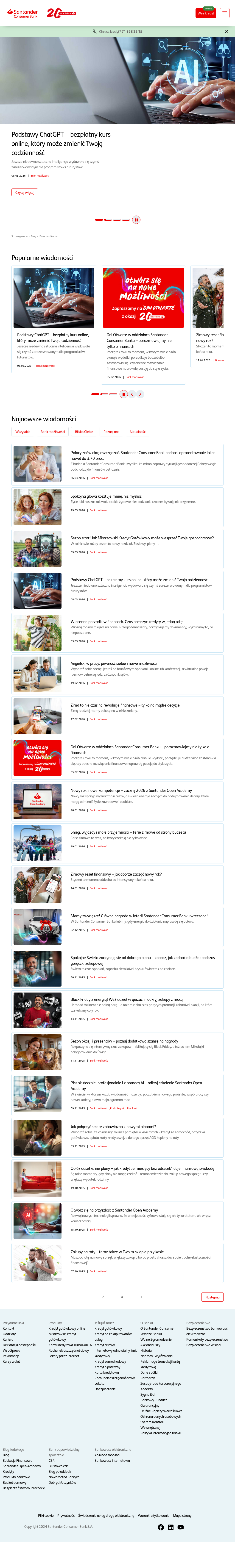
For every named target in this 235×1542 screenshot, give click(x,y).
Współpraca (11, 1350)
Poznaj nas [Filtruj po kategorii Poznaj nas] (111, 431)
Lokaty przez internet (64, 1355)
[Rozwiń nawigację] (224, 13)
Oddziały (9, 1333)
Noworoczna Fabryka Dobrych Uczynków (64, 1479)
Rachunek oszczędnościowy (69, 1350)
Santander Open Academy (22, 1465)
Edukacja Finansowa (17, 1460)
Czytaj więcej (24, 192)
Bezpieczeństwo (198, 1322)
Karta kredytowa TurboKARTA (70, 1344)
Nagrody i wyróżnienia (156, 1355)
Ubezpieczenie (105, 1388)
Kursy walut (11, 1361)
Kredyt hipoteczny (107, 1366)
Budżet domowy (14, 1482)
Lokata (99, 1383)
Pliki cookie (46, 1515)
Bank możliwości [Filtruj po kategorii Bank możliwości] (53, 431)
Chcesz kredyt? (120, 31)
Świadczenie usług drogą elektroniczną (106, 1515)
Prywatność (66, 1515)
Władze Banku (151, 1333)
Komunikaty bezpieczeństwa (207, 1339)
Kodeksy (146, 1388)
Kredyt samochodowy (110, 1361)
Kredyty (8, 1471)
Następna (212, 1297)
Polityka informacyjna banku (160, 1432)
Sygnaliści (147, 1394)
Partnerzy (147, 1377)
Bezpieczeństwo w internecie (24, 1487)
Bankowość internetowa (112, 1460)
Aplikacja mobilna (107, 1454)
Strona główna (19, 236)
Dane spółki (148, 1372)
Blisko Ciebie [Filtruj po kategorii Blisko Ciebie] (84, 431)
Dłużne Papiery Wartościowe (161, 1410)
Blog (33, 236)
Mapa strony (182, 1515)
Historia (146, 1350)
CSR (52, 1460)
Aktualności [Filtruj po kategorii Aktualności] (138, 431)
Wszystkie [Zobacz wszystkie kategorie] (22, 431)
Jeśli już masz (104, 1322)
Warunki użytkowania (153, 1515)
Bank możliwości (48, 236)
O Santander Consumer (157, 1328)
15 (142, 1296)
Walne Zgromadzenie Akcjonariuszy (156, 1342)
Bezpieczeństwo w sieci (203, 1344)
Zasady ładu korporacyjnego (160, 1383)
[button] (226, 31)
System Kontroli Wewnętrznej (151, 1424)
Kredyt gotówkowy (108, 1328)
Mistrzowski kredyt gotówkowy (62, 1336)
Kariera (8, 1339)
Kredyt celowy (105, 1344)
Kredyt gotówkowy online (67, 1328)
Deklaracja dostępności (19, 1344)
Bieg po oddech (60, 1471)
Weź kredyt (206, 13)
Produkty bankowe (16, 1476)
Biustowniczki (58, 1465)
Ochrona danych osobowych (160, 1416)
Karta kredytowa (107, 1372)
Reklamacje (11, 1355)
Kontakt (8, 1328)
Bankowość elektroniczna (113, 1449)
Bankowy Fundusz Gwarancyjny (153, 1402)
